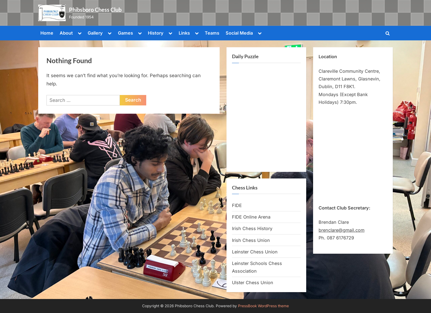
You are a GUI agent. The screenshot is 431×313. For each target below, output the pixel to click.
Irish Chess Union (251, 240)
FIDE (237, 205)
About (66, 33)
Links (184, 33)
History (156, 33)
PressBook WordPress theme (263, 306)
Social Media (239, 33)
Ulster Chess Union (252, 282)
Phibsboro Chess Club (95, 9)
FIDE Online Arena (251, 217)
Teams (212, 33)
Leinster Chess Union (255, 252)
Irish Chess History (252, 228)
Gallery (95, 33)
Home (46, 33)
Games (125, 33)
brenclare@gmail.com (341, 230)
